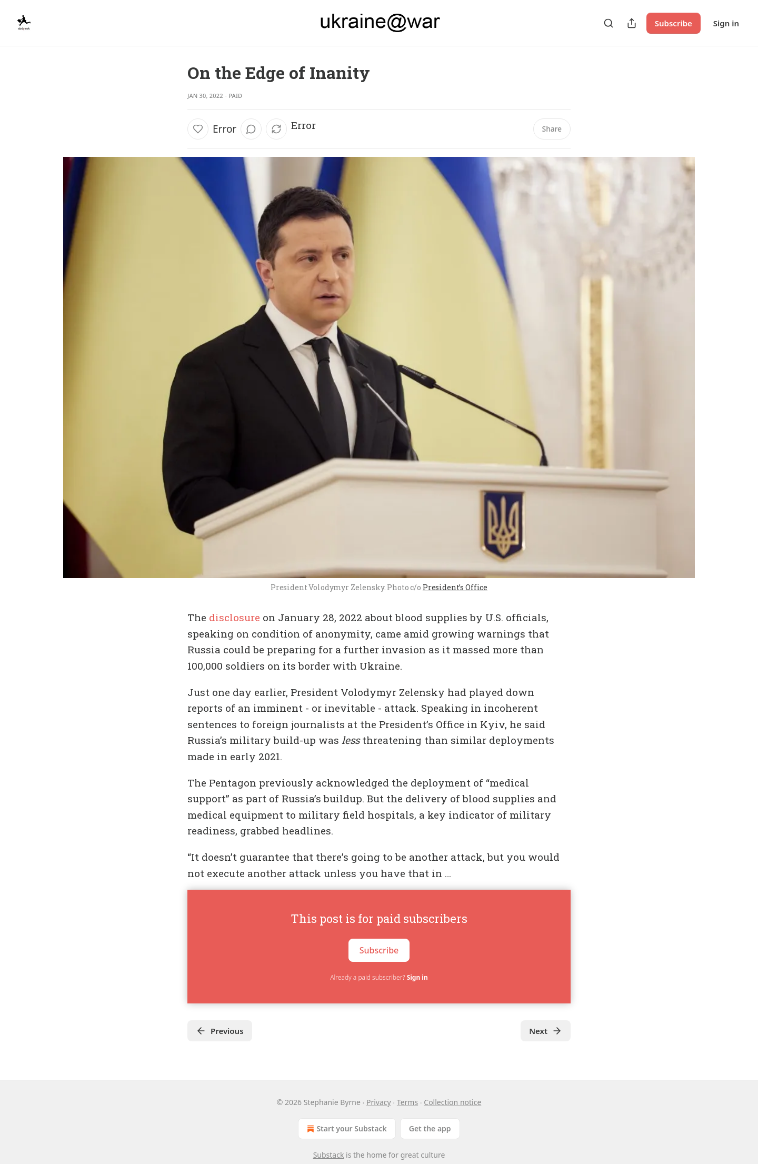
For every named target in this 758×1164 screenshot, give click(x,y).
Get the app (430, 1128)
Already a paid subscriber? (378, 977)
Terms (407, 1102)
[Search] (608, 23)
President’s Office (455, 587)
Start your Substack (345, 1129)
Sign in (726, 23)
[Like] (197, 129)
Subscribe (673, 23)
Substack (328, 1155)
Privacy (378, 1102)
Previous (220, 1031)
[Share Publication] (631, 23)
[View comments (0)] (251, 129)
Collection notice (452, 1102)
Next (545, 1031)
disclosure (234, 617)
